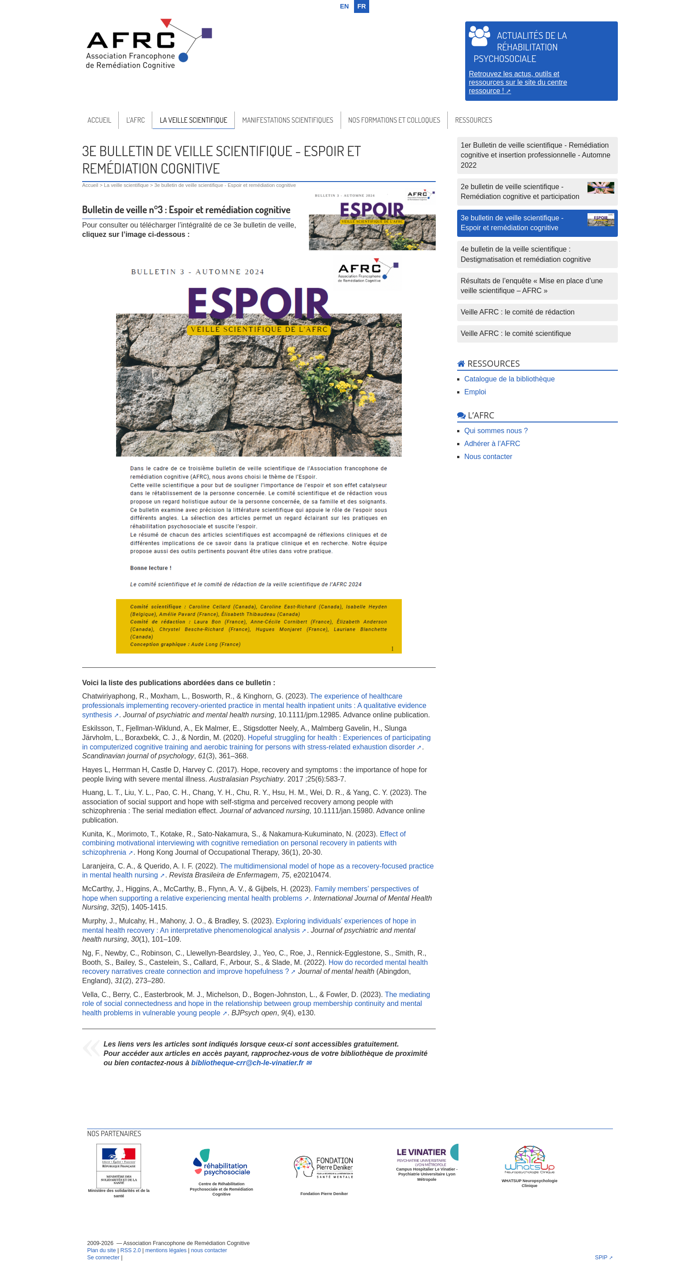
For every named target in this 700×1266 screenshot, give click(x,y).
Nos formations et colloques (394, 120)
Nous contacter (488, 456)
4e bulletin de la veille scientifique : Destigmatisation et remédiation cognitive (526, 254)
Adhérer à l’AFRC (492, 443)
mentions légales (165, 1250)
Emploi (475, 392)
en (344, 6)
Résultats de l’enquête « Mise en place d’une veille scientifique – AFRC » (532, 285)
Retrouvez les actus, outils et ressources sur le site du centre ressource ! (518, 82)
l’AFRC (135, 120)
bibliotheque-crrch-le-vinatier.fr (247, 1063)
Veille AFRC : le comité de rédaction (518, 312)
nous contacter (209, 1250)
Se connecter (103, 1257)
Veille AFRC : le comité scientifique (516, 333)
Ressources (473, 120)
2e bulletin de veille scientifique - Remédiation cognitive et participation (537, 191)
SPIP (601, 1257)
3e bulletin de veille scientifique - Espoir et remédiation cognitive (537, 222)
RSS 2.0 (131, 1250)
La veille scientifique (193, 120)
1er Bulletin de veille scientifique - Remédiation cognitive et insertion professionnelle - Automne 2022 (535, 155)
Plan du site (101, 1250)
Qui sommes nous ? (496, 430)
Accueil (99, 120)
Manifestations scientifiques (287, 120)
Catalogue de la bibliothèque (509, 379)
